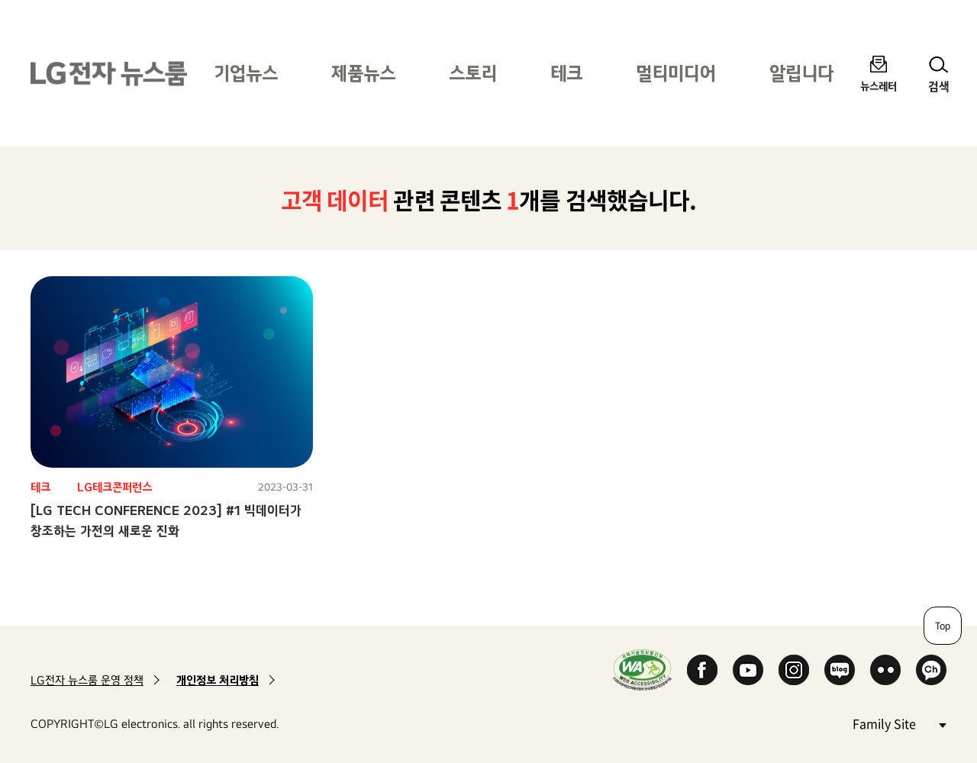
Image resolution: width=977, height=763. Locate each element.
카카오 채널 (931, 670)
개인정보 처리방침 (217, 680)
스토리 (473, 73)
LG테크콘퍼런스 (114, 487)
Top (942, 626)
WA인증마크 (642, 670)
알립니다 (801, 73)
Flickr (885, 670)
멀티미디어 (676, 73)
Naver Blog (839, 670)
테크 (566, 73)
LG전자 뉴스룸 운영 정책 (87, 680)
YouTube (748, 670)
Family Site (899, 722)
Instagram (794, 670)
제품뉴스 (363, 73)
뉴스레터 (878, 85)
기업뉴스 (246, 73)
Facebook (702, 670)
